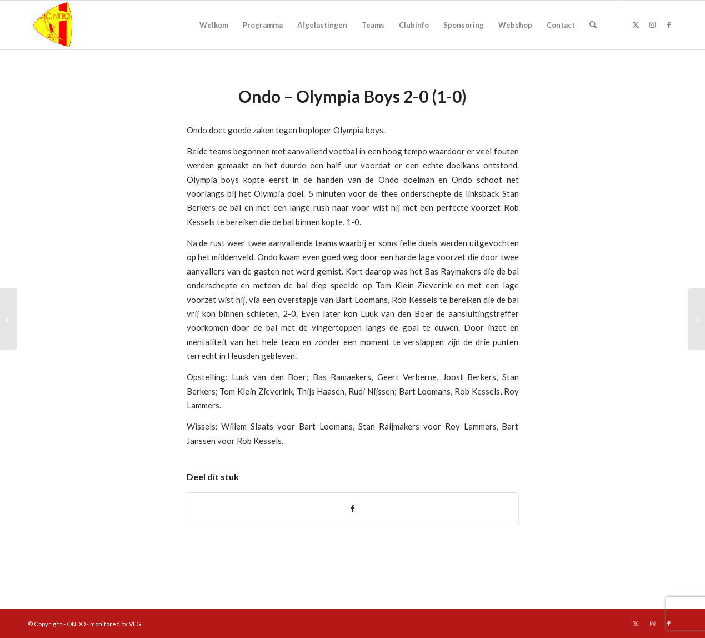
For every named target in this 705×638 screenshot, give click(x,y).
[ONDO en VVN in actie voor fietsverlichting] (696, 319)
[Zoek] (593, 25)
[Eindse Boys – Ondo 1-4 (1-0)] (8, 319)
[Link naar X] (635, 24)
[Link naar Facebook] (669, 24)
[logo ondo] (81, 25)
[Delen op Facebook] (352, 508)
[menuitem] (214, 25)
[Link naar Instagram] (652, 24)
